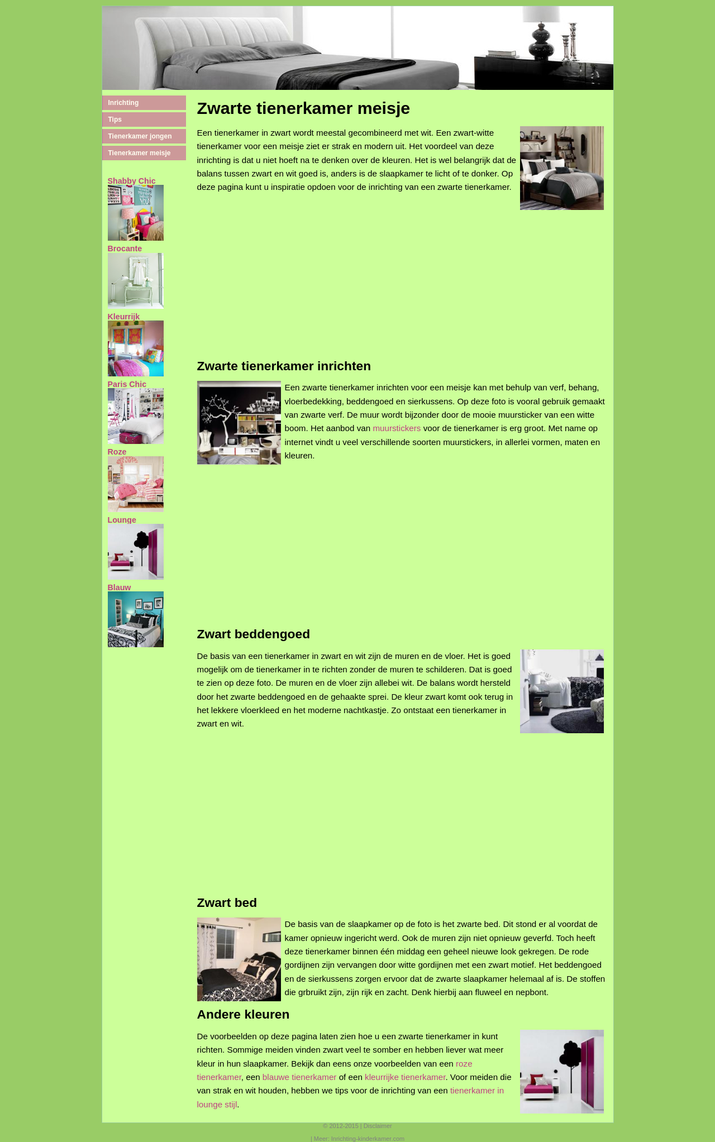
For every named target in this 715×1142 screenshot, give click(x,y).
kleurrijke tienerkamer (405, 1077)
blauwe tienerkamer (300, 1077)
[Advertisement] (402, 288)
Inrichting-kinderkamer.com (367, 1138)
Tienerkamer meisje (139, 153)
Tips (115, 119)
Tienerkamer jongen (140, 136)
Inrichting (123, 103)
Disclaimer (378, 1125)
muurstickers (397, 428)
